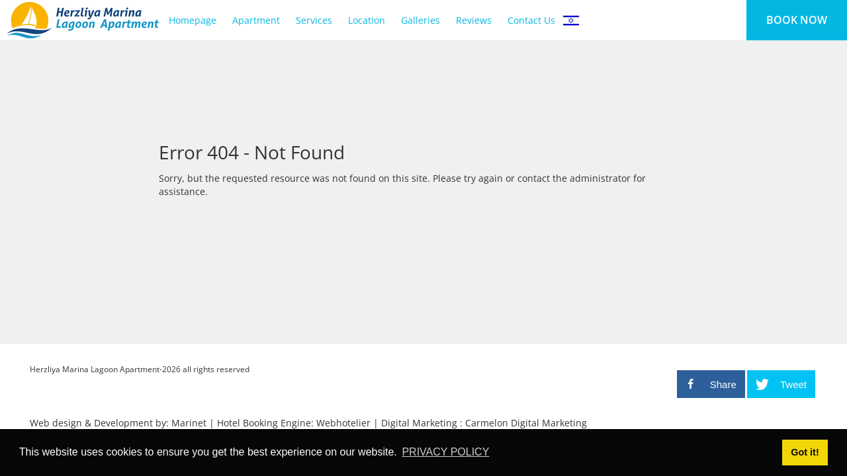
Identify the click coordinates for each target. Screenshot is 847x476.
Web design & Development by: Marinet (118, 422)
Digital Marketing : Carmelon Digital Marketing (484, 422)
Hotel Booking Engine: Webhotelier (294, 422)
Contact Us (531, 20)
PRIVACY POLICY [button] (445, 451)
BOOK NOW (796, 20)
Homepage (192, 20)
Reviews (474, 20)
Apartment (256, 20)
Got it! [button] (805, 452)
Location (366, 20)
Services (314, 20)
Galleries (420, 20)
